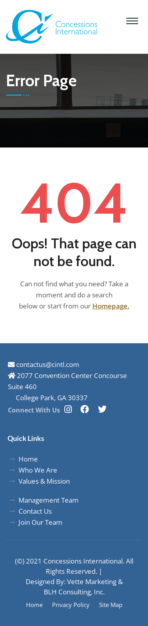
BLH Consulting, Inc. (74, 591)
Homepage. (110, 305)
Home (34, 605)
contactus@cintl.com (43, 364)
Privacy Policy (71, 605)
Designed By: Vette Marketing (71, 581)
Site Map (110, 605)
